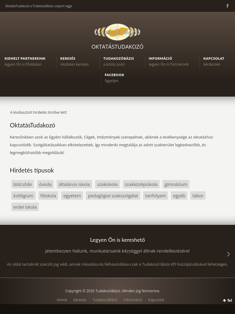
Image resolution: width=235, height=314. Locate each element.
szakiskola (107, 184)
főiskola (48, 195)
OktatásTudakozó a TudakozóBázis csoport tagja (38, 6)
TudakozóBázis (105, 299)
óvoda (45, 184)
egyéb (179, 195)
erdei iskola (25, 207)
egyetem (72, 195)
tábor (197, 195)
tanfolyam (155, 195)
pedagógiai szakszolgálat (113, 195)
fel (230, 300)
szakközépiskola (141, 184)
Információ (133, 299)
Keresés (79, 299)
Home (62, 299)
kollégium (23, 195)
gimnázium (176, 184)
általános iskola (74, 184)
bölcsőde (22, 184)
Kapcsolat (156, 299)
